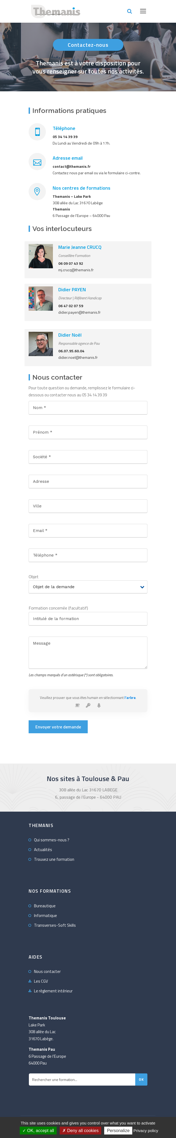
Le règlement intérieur (53, 991)
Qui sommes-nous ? (51, 840)
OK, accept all (38, 1130)
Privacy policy (145, 1130)
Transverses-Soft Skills (55, 925)
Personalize (118, 1130)
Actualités (43, 849)
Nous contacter (47, 971)
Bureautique (45, 906)
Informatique (45, 915)
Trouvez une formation (54, 859)
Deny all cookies (80, 1130)
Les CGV (41, 981)
